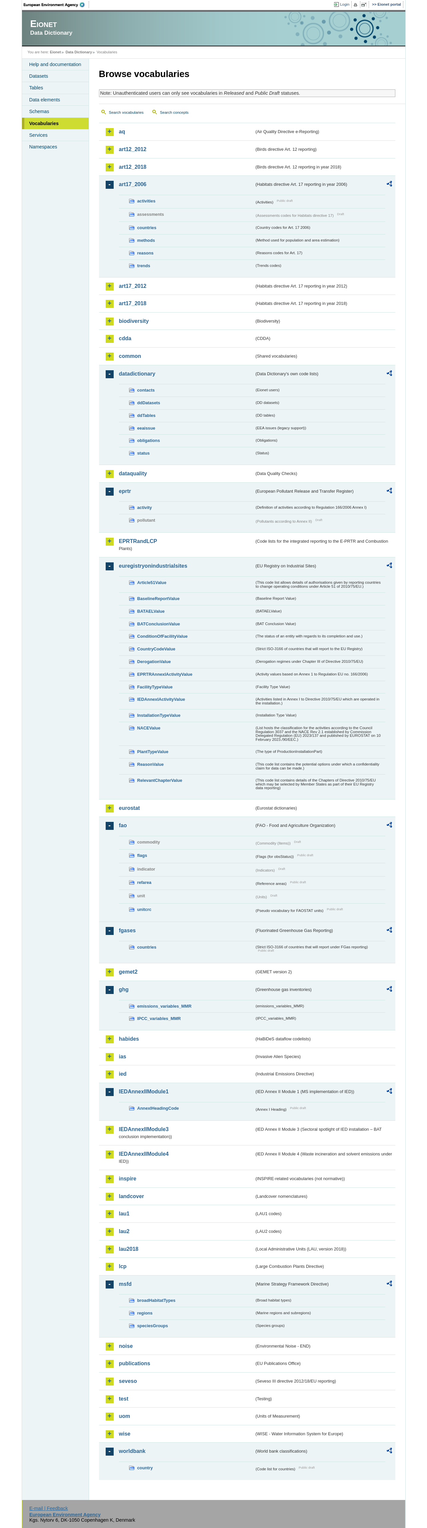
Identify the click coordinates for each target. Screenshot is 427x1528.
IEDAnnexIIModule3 (144, 1129)
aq (122, 131)
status (143, 453)
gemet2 (128, 972)
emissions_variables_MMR (164, 1006)
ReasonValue (150, 764)
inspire (127, 1178)
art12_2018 (133, 167)
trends (143, 265)
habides (129, 1039)
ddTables (146, 415)
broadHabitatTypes (156, 1300)
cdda (125, 338)
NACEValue (149, 727)
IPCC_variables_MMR (159, 1018)
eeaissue (146, 428)
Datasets (38, 76)
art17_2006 (133, 184)
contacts (146, 390)
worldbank (132, 1451)
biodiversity (134, 321)
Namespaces (43, 146)
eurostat (129, 808)
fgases (127, 930)
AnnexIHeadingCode (158, 1108)
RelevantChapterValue (159, 780)
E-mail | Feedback (48, 1508)
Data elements (44, 99)
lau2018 (129, 1249)
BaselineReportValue (158, 598)
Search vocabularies (126, 112)
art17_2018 (133, 303)
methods (146, 240)
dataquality (133, 473)
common (130, 356)
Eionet (55, 52)
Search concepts (174, 112)
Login (344, 4)
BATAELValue (151, 611)
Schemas (39, 111)
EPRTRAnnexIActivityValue (165, 674)
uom (124, 1416)
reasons (145, 253)
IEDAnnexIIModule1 (144, 1091)
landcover (131, 1196)
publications (134, 1363)
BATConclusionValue (158, 623)
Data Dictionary (79, 52)
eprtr (125, 491)
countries (147, 227)
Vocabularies (44, 123)
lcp (123, 1266)
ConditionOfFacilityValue (162, 636)
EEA (56, 4)
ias (122, 1056)
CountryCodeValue (156, 648)
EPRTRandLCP (138, 541)
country (145, 1467)
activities (146, 200)
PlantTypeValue (153, 751)
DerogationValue (154, 661)
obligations (148, 440)
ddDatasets (148, 402)
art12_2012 (133, 149)
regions (145, 1313)
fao (123, 825)
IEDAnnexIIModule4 (144, 1154)
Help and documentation (55, 64)
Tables (36, 87)
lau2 (124, 1231)
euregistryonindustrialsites (153, 566)
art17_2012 (133, 286)
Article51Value (152, 582)
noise (126, 1346)
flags (142, 855)
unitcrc (144, 909)
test (123, 1399)
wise (125, 1434)
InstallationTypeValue (159, 715)
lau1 (124, 1213)
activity (144, 507)
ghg (124, 989)
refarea (144, 882)
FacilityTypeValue (155, 686)
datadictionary (137, 374)
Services (38, 135)
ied (123, 1074)
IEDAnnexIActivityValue (161, 699)
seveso (128, 1381)
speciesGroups (152, 1325)
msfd (125, 1284)
